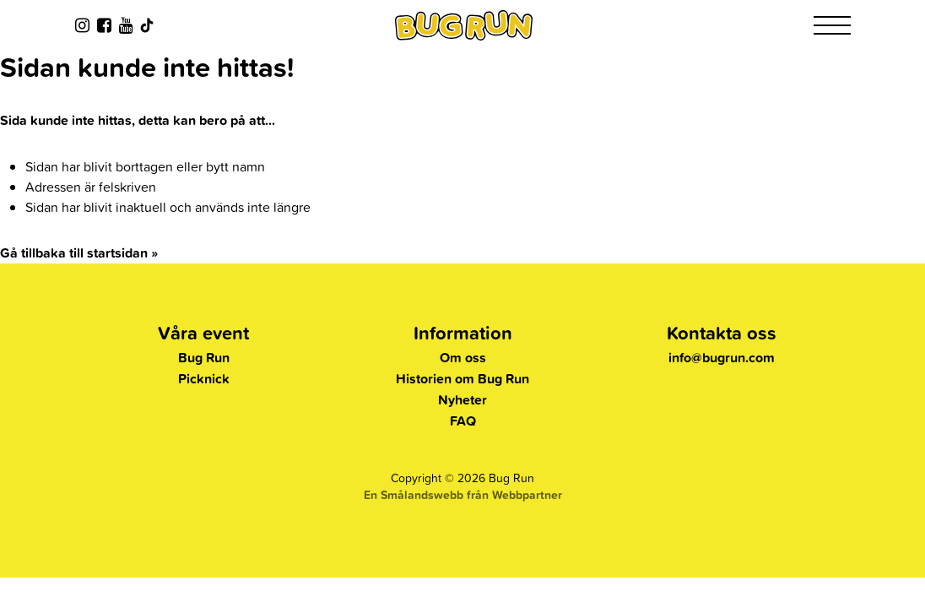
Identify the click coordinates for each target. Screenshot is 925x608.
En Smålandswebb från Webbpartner (463, 494)
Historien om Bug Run (462, 378)
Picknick (204, 378)
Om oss (463, 357)
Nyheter (462, 400)
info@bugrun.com (721, 357)
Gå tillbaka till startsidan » (79, 253)
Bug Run (204, 357)
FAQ (463, 421)
